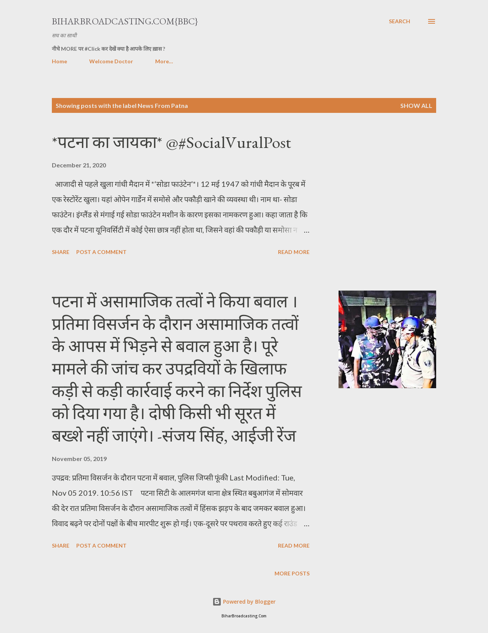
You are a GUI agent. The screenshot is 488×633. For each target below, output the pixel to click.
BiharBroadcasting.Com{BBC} (125, 21)
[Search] (399, 21)
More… (164, 61)
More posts (292, 573)
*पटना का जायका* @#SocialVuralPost (171, 142)
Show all (416, 105)
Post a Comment (101, 252)
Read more (294, 252)
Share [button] (60, 252)
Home (59, 61)
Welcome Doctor (111, 61)
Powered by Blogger (244, 601)
